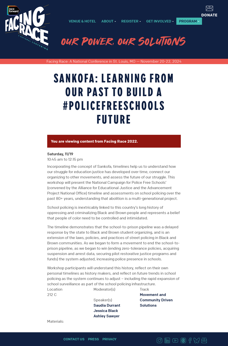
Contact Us (73, 339)
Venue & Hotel (82, 21)
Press (93, 339)
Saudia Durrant (107, 305)
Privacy (109, 339)
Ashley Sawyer (107, 316)
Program (189, 21)
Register (131, 21)
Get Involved (160, 21)
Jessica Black (106, 310)
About (108, 21)
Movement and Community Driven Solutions (156, 300)
